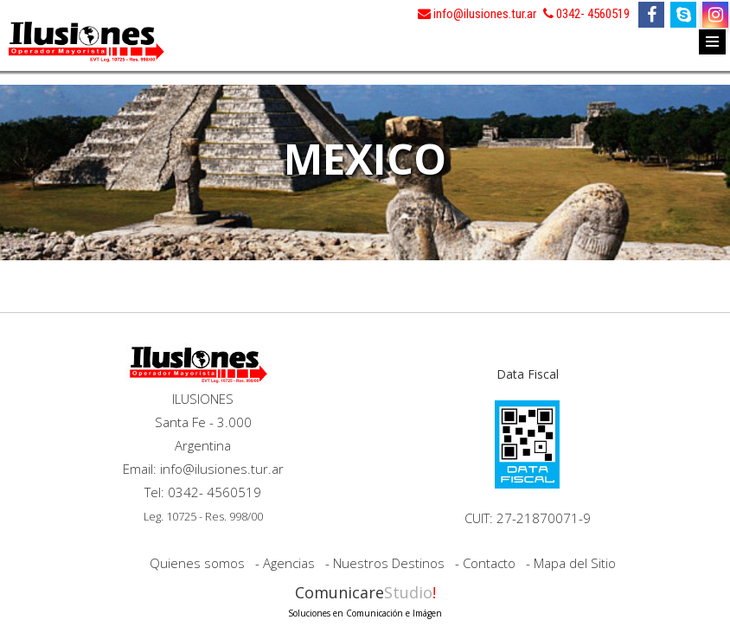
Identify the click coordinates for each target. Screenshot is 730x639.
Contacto (489, 563)
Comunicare (365, 599)
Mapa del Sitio (575, 563)
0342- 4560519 (586, 14)
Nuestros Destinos (389, 563)
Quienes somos (197, 563)
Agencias (289, 563)
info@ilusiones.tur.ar (477, 14)
